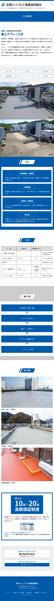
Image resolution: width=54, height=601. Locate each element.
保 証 (45, 76)
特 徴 (8, 71)
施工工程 (45, 71)
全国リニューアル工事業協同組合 (27, 583)
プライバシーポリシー (27, 595)
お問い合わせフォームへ (27, 565)
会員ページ (44, 592)
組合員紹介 (29, 592)
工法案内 (15, 592)
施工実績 (8, 76)
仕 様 (27, 71)
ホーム (8, 592)
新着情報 (37, 592)
